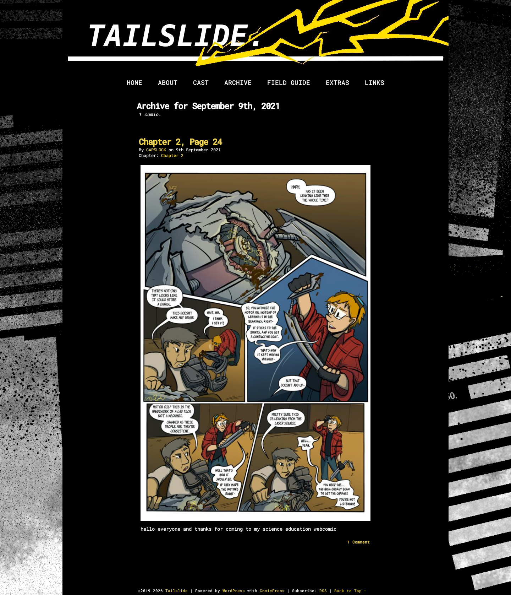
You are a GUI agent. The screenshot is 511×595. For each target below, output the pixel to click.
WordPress (233, 590)
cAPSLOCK (156, 149)
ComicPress (272, 590)
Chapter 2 (172, 155)
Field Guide (288, 82)
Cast (201, 82)
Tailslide (275, 39)
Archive (238, 82)
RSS (323, 590)
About (167, 82)
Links (374, 82)
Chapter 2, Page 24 (180, 141)
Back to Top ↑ (350, 590)
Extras (337, 82)
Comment (358, 542)
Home (134, 82)
